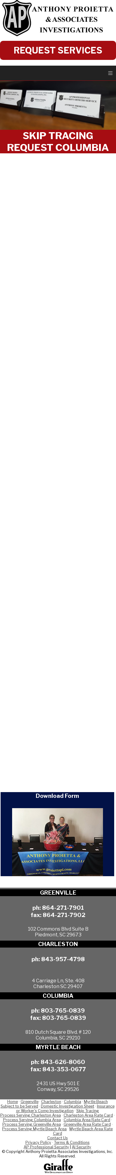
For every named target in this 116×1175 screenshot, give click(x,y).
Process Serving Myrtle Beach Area (34, 1129)
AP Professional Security (46, 1147)
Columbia (72, 1101)
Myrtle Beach (96, 1101)
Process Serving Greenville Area (31, 1124)
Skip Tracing (87, 1110)
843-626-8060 (63, 1062)
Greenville (29, 1101)
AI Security (81, 1147)
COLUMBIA (58, 995)
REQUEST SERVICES (58, 50)
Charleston (51, 1101)
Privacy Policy (38, 1142)
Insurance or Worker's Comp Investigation (65, 1108)
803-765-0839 (63, 1010)
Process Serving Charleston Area (30, 1115)
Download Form (57, 795)
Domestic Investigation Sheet (67, 1106)
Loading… (58, 469)
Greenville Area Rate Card (87, 1124)
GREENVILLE (58, 892)
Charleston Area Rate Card (88, 1115)
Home (12, 1101)
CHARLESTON (58, 944)
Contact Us (57, 1138)
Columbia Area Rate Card (87, 1120)
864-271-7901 (63, 907)
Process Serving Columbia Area (32, 1120)
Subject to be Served (19, 1106)
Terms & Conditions (72, 1142)
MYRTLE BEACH (58, 1047)
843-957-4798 (63, 959)
